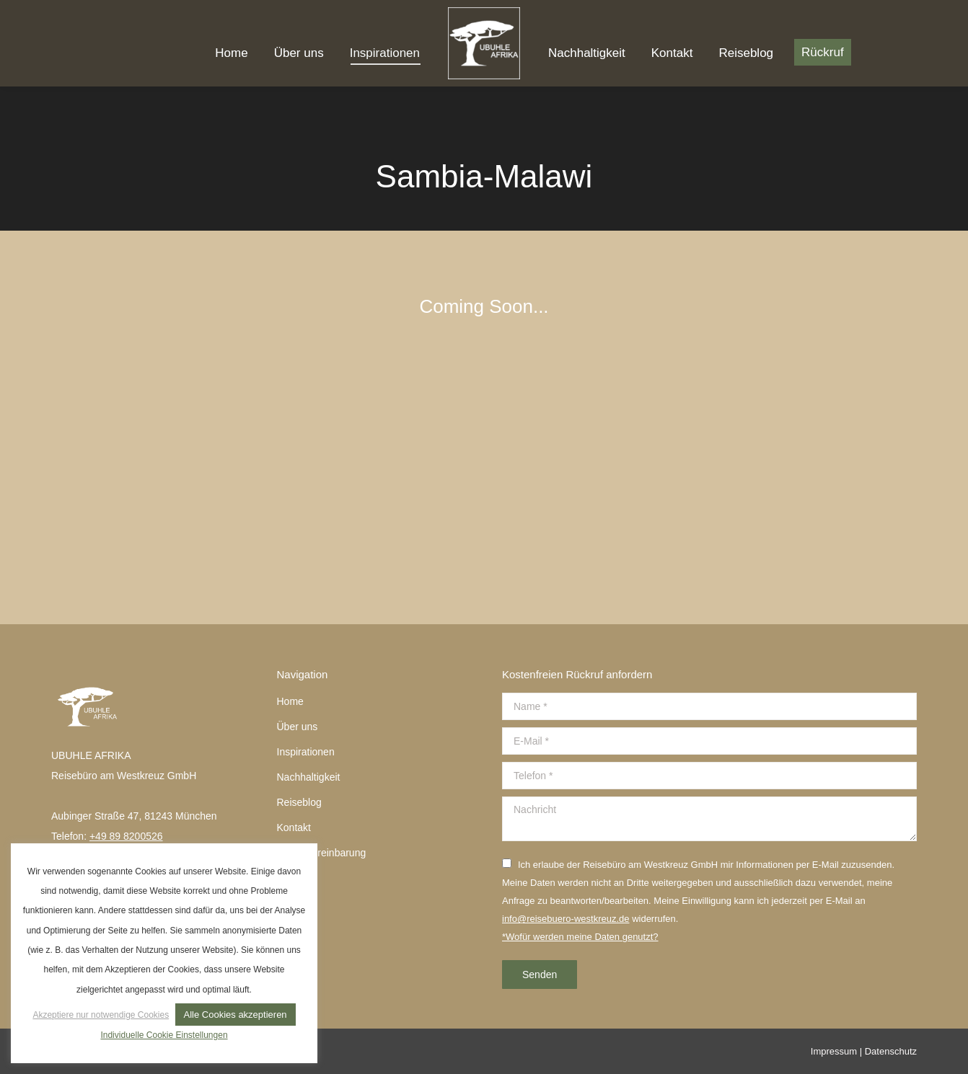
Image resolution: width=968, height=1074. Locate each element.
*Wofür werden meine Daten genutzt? (580, 936)
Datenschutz (891, 1051)
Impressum (834, 1051)
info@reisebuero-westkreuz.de (566, 918)
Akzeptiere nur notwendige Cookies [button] (100, 1015)
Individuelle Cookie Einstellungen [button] (163, 1035)
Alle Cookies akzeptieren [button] (235, 1014)
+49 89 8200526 (126, 836)
